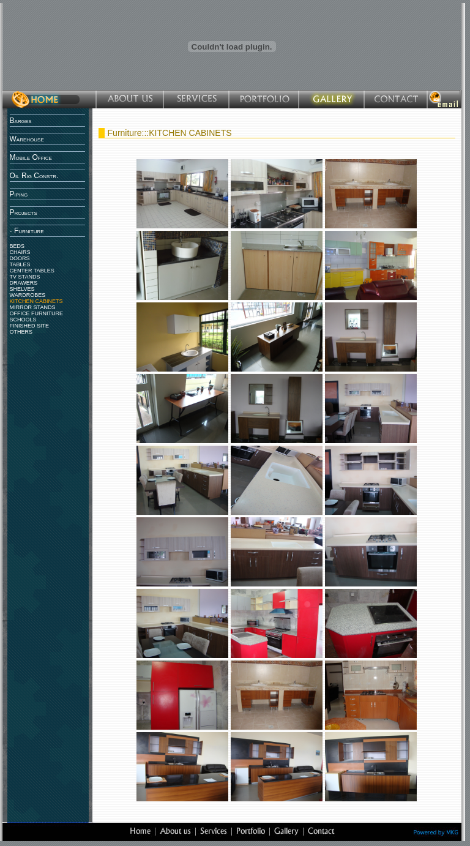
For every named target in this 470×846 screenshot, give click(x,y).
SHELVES (22, 289)
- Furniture (27, 230)
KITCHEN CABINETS (36, 301)
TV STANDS (25, 277)
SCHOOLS (23, 319)
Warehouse (27, 139)
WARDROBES (28, 295)
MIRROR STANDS (33, 307)
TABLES (20, 264)
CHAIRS (20, 252)
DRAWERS (24, 283)
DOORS (20, 258)
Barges (21, 120)
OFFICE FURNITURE (37, 313)
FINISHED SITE (30, 326)
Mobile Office (31, 157)
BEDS (17, 246)
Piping (19, 194)
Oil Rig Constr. (34, 175)
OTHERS (21, 332)
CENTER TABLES (32, 271)
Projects (23, 212)
